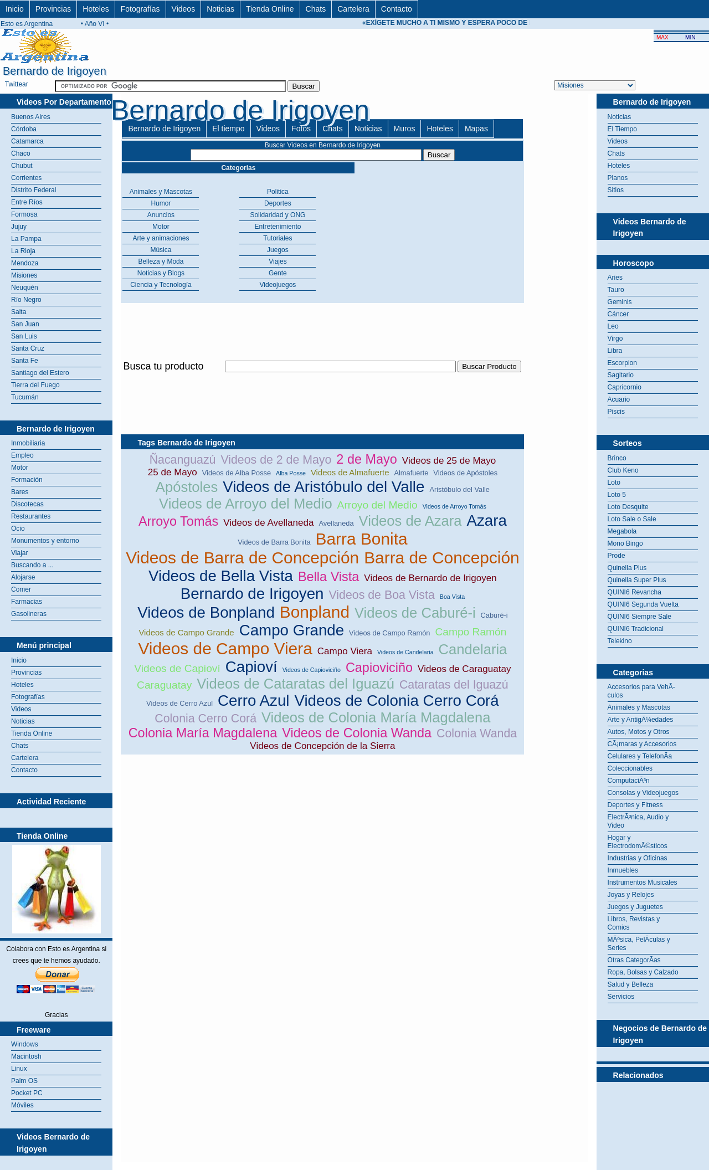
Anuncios (160, 215)
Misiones (24, 275)
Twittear (16, 84)
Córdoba (24, 129)
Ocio (18, 528)
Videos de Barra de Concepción (242, 557)
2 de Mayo (366, 459)
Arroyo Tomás (178, 521)
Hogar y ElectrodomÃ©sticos (637, 842)
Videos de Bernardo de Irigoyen (430, 578)
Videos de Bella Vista (220, 575)
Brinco (617, 458)
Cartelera (353, 8)
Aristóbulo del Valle (459, 489)
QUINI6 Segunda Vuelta (643, 604)
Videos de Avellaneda (268, 522)
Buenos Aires (30, 117)
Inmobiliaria (28, 443)
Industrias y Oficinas (637, 858)
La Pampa (26, 239)
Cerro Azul (253, 700)
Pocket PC (27, 1093)
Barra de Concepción (442, 557)
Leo (613, 326)
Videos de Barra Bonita (274, 542)
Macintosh (26, 1056)
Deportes (277, 203)
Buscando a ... (32, 565)
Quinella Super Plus (637, 580)
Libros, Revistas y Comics (634, 923)
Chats (316, 8)
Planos (618, 178)
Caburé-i (494, 615)
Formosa (24, 214)
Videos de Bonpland (206, 612)
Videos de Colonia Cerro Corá (396, 700)
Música (160, 250)
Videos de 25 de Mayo (449, 460)
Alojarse (23, 577)
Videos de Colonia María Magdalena (376, 717)
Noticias (220, 8)
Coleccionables (630, 768)
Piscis (616, 411)
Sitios (616, 190)
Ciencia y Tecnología (161, 285)
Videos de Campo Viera (225, 648)
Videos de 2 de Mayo (275, 459)
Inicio (15, 8)
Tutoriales (277, 238)
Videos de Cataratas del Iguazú (295, 683)
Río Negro (26, 300)
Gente (278, 273)
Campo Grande (292, 630)
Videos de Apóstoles (465, 473)
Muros (404, 128)
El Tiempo (622, 129)
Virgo (615, 338)
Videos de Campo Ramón (389, 633)
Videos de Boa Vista (382, 595)
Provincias (53, 8)
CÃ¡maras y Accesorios (642, 744)
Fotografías (140, 8)
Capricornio (624, 387)
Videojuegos (278, 285)
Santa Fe (24, 361)
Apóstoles (187, 487)
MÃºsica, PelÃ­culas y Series (639, 944)
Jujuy (19, 226)
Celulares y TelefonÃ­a (640, 756)
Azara (486, 520)
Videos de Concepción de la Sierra (322, 746)
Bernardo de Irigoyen (164, 128)
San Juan (25, 324)
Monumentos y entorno (45, 541)
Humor (161, 203)
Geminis (620, 302)
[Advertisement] (322, 378)
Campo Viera (344, 651)
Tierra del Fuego (35, 385)
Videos (184, 8)
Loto (614, 482)
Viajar (19, 553)
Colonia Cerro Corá (205, 718)
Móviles (22, 1105)
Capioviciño (379, 667)
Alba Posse (291, 473)
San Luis (24, 336)
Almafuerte (411, 473)
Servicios (621, 996)
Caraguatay (164, 685)
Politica (278, 192)
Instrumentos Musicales (642, 882)
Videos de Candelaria (405, 652)
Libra (615, 351)
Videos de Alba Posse (236, 473)
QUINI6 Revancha (634, 592)
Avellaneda (336, 523)
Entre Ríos (27, 202)
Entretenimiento (277, 226)
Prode (616, 556)
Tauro (616, 290)
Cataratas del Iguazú (453, 684)
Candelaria (473, 649)
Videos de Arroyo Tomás (454, 506)
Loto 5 (617, 495)
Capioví (251, 666)
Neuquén (24, 287)
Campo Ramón (470, 632)
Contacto (396, 8)
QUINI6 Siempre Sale (639, 616)
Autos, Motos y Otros (639, 732)
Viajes (277, 261)
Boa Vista (452, 596)
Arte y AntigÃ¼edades (641, 719)
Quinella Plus (627, 568)
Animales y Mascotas (161, 192)
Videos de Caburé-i (415, 612)
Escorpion (622, 363)
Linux (19, 1068)
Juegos (278, 250)
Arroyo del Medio (377, 505)
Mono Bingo (625, 543)
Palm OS (24, 1081)
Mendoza (24, 263)
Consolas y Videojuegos (643, 793)
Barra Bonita (362, 539)
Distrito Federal (33, 190)
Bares (19, 492)
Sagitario (621, 375)
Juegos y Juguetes (635, 907)
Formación (27, 480)
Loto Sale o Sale (632, 519)
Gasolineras (29, 614)
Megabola (622, 531)
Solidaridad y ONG (277, 215)
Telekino (620, 641)
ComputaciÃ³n (629, 780)
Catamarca (27, 141)
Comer (21, 589)
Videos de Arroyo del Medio (245, 503)
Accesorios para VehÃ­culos (641, 691)
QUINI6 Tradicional (636, 629)
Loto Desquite (628, 507)
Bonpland (315, 612)
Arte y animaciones (160, 238)
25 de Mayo (172, 472)
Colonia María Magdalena (203, 733)
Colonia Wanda (476, 733)
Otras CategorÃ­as (634, 960)
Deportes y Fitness (635, 805)
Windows (24, 1044)
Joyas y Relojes (631, 895)
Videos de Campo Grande (186, 632)
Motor (19, 467)
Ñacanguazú (183, 459)
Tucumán (25, 397)
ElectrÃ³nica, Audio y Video (638, 821)
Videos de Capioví (177, 668)
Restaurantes (30, 516)
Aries (615, 277)
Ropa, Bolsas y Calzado (643, 972)
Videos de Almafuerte (350, 472)
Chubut (22, 166)
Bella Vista (328, 576)
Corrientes (26, 178)
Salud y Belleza (631, 984)
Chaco (20, 153)
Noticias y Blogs (160, 273)
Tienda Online (270, 8)
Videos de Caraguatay (464, 669)
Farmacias (26, 601)
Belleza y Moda (160, 261)
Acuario (619, 399)
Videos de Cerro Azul (179, 703)
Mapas (476, 128)
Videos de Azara (410, 520)
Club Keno (623, 470)
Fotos (301, 128)
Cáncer (618, 314)
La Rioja (23, 251)
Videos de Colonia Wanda (356, 733)
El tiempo (228, 128)
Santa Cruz (27, 348)
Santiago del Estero (40, 373)
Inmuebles (623, 870)
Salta (18, 312)
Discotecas (27, 504)
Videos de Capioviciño (311, 669)
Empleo (22, 455)
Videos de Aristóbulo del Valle (323, 486)
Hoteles (96, 8)
